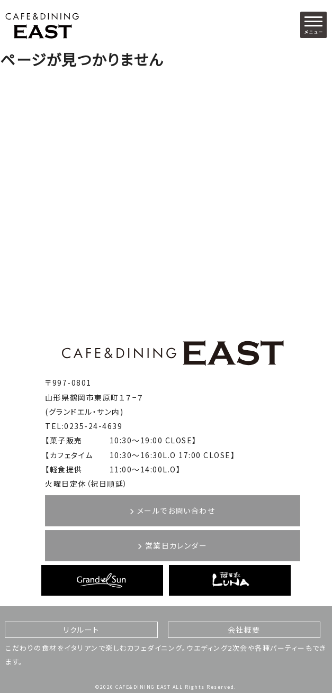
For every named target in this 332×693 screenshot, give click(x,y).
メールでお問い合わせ (172, 510)
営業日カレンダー (172, 545)
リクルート (81, 629)
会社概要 (244, 629)
